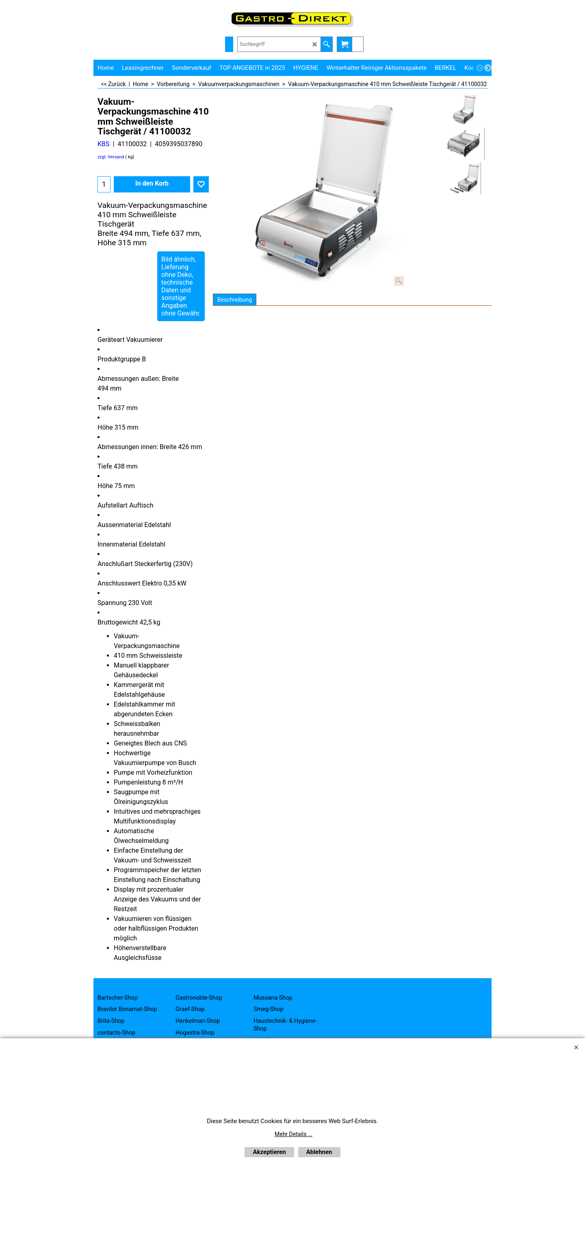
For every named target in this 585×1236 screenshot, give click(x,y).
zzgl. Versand (111, 157)
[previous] (479, 67)
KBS (104, 144)
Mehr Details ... (293, 1134)
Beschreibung (234, 299)
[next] (488, 67)
